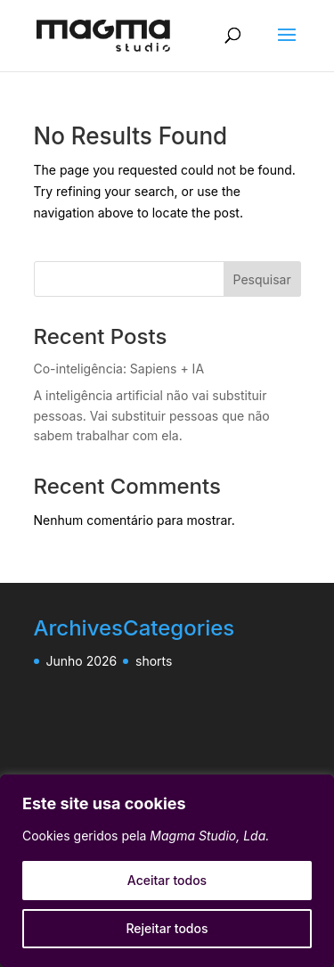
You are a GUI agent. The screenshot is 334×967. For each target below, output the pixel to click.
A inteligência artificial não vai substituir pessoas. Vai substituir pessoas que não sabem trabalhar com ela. (152, 416)
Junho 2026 (82, 660)
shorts (153, 660)
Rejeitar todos (167, 928)
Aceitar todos (167, 880)
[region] (167, 870)
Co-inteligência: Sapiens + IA (119, 368)
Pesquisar (262, 279)
